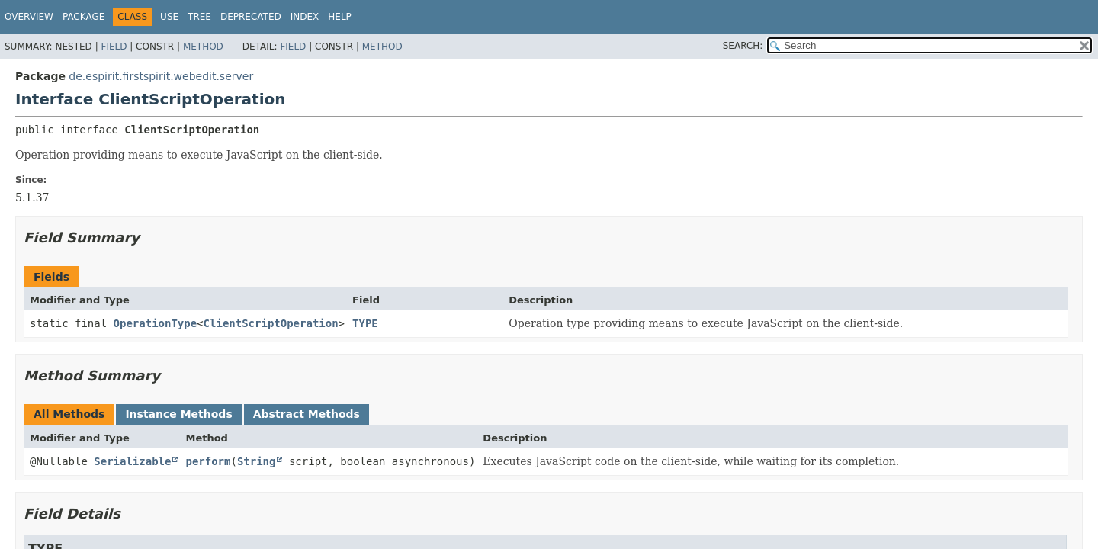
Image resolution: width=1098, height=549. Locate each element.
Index (305, 16)
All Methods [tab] (69, 414)
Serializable (132, 461)
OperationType (155, 323)
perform (207, 461)
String (256, 461)
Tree (199, 16)
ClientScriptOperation (271, 323)
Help (340, 16)
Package (83, 16)
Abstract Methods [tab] (306, 414)
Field (114, 46)
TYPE (365, 323)
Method (203, 46)
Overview (29, 16)
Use (169, 16)
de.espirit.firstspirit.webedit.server (161, 76)
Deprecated (250, 16)
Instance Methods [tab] (178, 414)
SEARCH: (743, 45)
